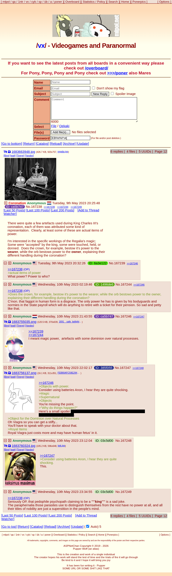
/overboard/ (96, 68)
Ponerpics (139, 1)
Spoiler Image (123, 94)
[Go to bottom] (11, 143)
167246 (134, 263)
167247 (140, 316)
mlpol (6, 1)
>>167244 (35, 335)
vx (27, 1)
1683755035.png (24, 322)
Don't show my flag (108, 88)
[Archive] (69, 143)
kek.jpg (61, 445)
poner (58, 1)
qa (14, 1)
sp (40, 1)
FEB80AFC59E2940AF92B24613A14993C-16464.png (69, 373)
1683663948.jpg (23, 151)
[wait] (12, 155)
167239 (51, 207)
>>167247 (47, 455)
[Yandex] (29, 155)
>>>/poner (117, 73)
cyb (33, 1)
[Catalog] (42, 143)
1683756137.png (24, 373)
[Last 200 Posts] (62, 210)
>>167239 (35, 331)
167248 (139, 368)
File (53, 126)
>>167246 (46, 383)
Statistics (89, 1)
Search (113, 1)
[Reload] (56, 143)
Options (164, 1)
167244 (64, 207)
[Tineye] (20, 155)
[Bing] (6, 155)
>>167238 (15, 269)
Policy (101, 1)
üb (46, 1)
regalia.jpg (63, 151)
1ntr (20, 1)
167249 (77, 207)
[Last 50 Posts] (14, 210)
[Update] (83, 143)
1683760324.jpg (23, 446)
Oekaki (64, 126)
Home (125, 1)
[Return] (29, 143)
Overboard (72, 1)
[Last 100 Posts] (38, 210)
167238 (36, 206)
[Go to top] (9, 526)
